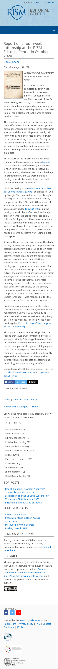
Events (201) (12, 454)
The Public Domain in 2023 (19, 492)
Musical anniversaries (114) (20, 450)
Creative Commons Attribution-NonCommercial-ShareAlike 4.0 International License (25, 572)
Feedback (9, 627)
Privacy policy (25, 623)
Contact (47, 623)
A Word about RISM (15, 514)
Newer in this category (16, 406)
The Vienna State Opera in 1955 (22, 499)
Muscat (46, 161)
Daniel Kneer (11, 62)
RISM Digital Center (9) (17, 475)
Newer (36, 406)
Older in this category (25, 399)
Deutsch (38, 2)
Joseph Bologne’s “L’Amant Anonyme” (25, 488)
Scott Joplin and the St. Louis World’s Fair (27, 495)
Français (50, 2)
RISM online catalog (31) (18, 442)
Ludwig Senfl (32, 208)
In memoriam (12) (15, 471)
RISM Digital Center (30, 620)
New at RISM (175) (15, 433)
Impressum (10, 623)
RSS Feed (21, 627)
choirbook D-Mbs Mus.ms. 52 (19, 372)
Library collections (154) (18, 437)
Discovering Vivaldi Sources (19, 524)
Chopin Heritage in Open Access (22, 517)
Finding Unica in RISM (16, 528)
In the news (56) (14, 467)
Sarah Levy (11, 521)
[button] (54, 30)
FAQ (38, 623)
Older (7, 399)
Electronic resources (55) (18, 458)
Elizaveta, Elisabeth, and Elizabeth (23, 502)
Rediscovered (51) (15, 429)
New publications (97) (17, 446)
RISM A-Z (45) (12, 463)
